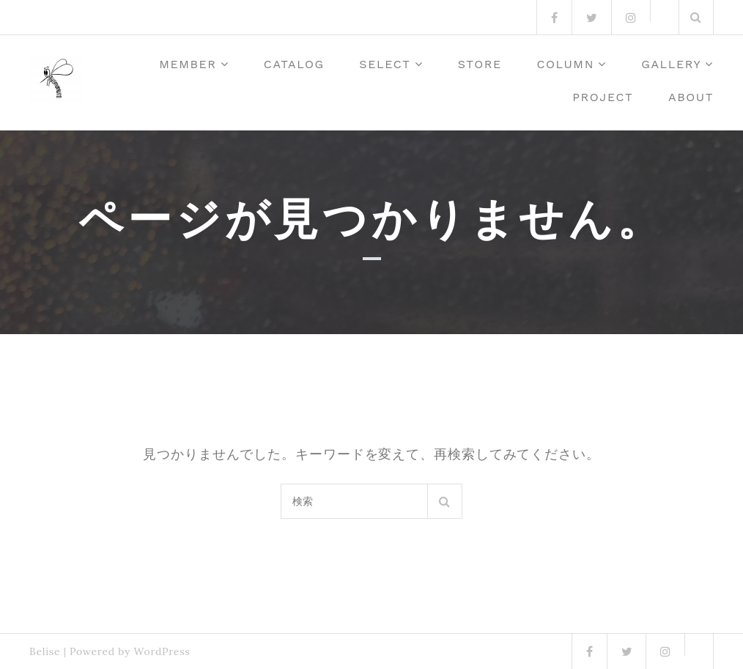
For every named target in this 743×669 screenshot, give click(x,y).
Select (384, 64)
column (565, 64)
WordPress (161, 651)
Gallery (671, 64)
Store (480, 64)
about (691, 97)
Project (602, 97)
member (187, 64)
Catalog (294, 64)
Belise (44, 651)
